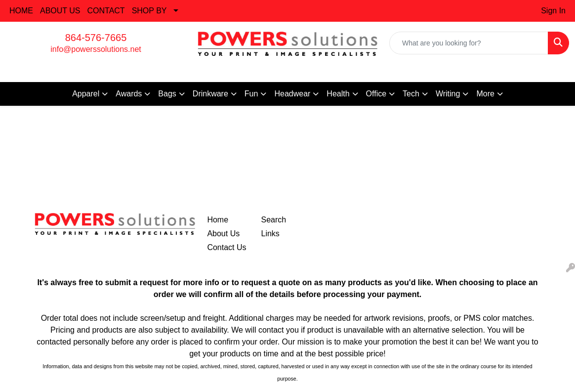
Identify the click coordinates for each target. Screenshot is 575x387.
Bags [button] (167, 93)
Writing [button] (448, 93)
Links (270, 233)
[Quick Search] (468, 43)
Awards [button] (129, 93)
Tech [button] (411, 93)
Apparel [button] (85, 93)
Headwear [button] (292, 93)
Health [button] (338, 93)
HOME (21, 10)
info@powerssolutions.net (95, 49)
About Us (223, 233)
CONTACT (106, 10)
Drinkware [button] (210, 93)
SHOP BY (149, 10)
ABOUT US (60, 10)
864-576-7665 (96, 37)
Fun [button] (251, 93)
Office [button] (376, 93)
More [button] (485, 93)
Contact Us (226, 247)
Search (274, 219)
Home (217, 219)
